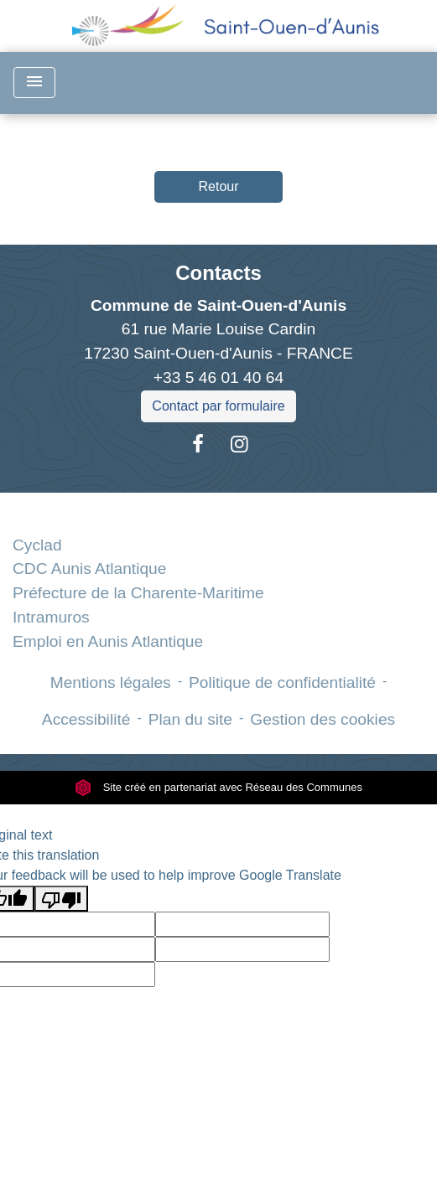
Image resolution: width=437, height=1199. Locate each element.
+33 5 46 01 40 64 (218, 377)
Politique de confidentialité (282, 682)
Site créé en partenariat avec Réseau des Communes (218, 787)
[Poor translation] (61, 899)
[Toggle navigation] (34, 82)
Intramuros (51, 617)
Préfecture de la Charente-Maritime (138, 593)
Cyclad (37, 545)
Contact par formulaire (218, 406)
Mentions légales (110, 682)
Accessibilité (86, 719)
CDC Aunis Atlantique (89, 568)
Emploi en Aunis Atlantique (108, 641)
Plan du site (190, 719)
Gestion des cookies (322, 719)
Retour (218, 186)
